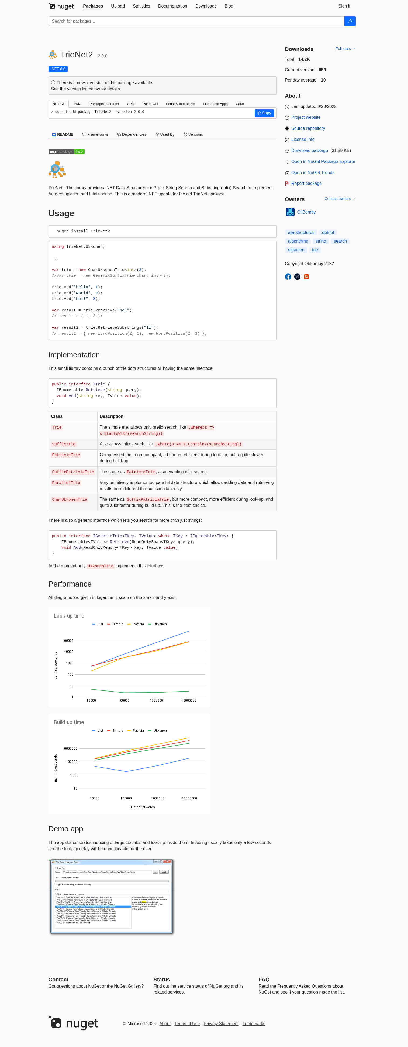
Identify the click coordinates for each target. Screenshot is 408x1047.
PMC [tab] (77, 104)
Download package (309, 150)
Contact (58, 979)
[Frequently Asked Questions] (264, 979)
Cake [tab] (240, 104)
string (321, 241)
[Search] (350, 21)
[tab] (93, 6)
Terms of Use (187, 1023)
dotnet (328, 232)
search (340, 241)
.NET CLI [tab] (59, 104)
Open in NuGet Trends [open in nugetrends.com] (312, 172)
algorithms (298, 241)
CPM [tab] (130, 104)
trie (315, 250)
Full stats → (346, 48)
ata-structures (301, 232)
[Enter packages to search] (197, 21)
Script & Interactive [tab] (180, 104)
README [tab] (63, 134)
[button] (264, 113)
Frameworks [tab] (95, 134)
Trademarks (254, 1023)
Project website (306, 117)
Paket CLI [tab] (150, 104)
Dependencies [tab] (131, 134)
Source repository (308, 128)
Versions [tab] (193, 134)
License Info (302, 139)
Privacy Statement (221, 1023)
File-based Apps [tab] (215, 104)
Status (162, 979)
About (165, 1023)
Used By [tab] (165, 134)
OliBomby (306, 212)
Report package (306, 183)
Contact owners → (339, 198)
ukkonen (296, 250)
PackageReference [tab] (104, 104)
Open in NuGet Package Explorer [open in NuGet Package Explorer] (323, 161)
